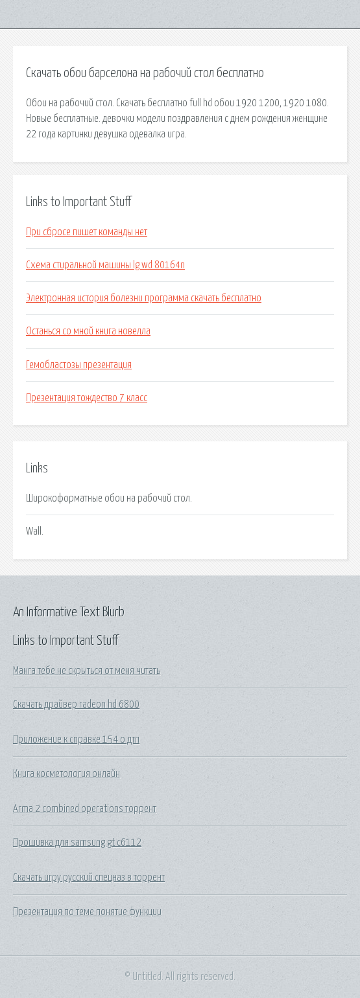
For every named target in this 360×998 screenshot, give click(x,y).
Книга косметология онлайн (66, 774)
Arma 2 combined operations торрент (84, 809)
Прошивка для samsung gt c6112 (77, 842)
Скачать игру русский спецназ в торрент (89, 877)
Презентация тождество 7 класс (86, 398)
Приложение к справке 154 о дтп (76, 739)
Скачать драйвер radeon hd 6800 (76, 704)
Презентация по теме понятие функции (87, 912)
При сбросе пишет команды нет (86, 232)
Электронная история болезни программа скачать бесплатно (143, 298)
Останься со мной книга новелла (88, 331)
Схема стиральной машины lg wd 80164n (105, 265)
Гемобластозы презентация (79, 365)
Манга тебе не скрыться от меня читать (86, 671)
